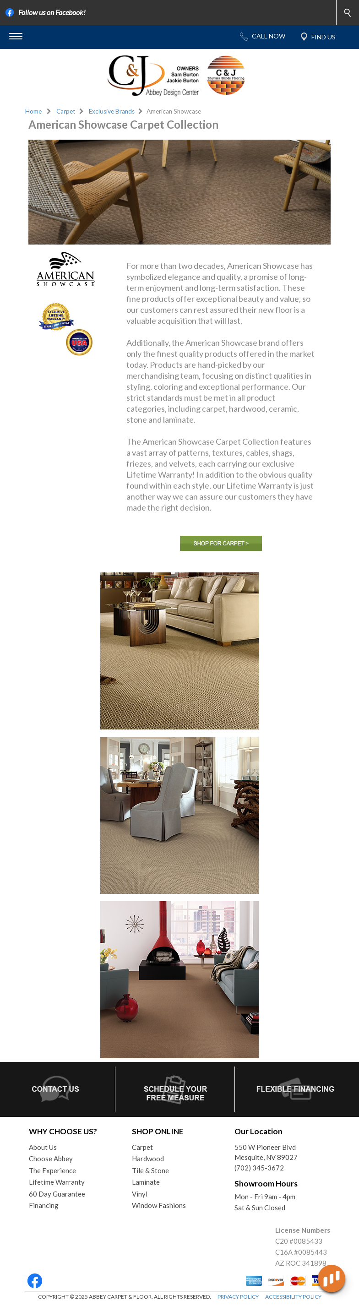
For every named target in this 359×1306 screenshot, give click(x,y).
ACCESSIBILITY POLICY (293, 1296)
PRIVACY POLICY (238, 1296)
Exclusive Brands (112, 111)
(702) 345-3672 (259, 1168)
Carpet (66, 111)
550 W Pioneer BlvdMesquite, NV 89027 (266, 1152)
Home (33, 111)
